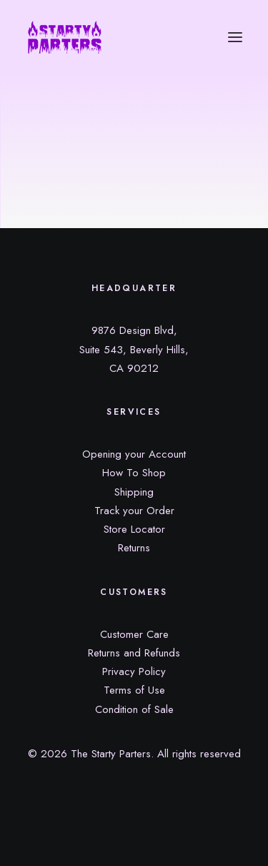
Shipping (134, 492)
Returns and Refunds (134, 653)
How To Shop (134, 473)
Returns (134, 548)
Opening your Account (134, 454)
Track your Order (134, 510)
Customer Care (134, 634)
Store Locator (134, 529)
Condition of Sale (134, 709)
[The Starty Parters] (72, 37)
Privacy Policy (134, 671)
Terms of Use (134, 690)
